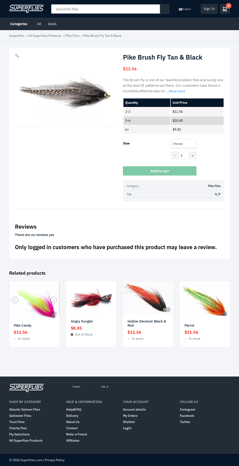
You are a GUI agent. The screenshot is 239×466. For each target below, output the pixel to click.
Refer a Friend (76, 434)
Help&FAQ (73, 409)
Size (126, 143)
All (39, 24)
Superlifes (16, 36)
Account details (134, 409)
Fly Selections (19, 434)
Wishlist (129, 422)
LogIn (127, 428)
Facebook (187, 416)
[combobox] (183, 143)
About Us (73, 422)
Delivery (72, 416)
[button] (17, 56)
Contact (72, 428)
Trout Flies (17, 422)
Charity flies (18, 428)
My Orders (130, 416)
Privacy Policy (55, 460)
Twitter (185, 422)
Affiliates (73, 440)
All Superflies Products (44, 36)
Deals (52, 24)
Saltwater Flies (20, 416)
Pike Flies (72, 36)
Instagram (187, 409)
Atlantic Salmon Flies (24, 409)
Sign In (209, 8)
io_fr (218, 194)
